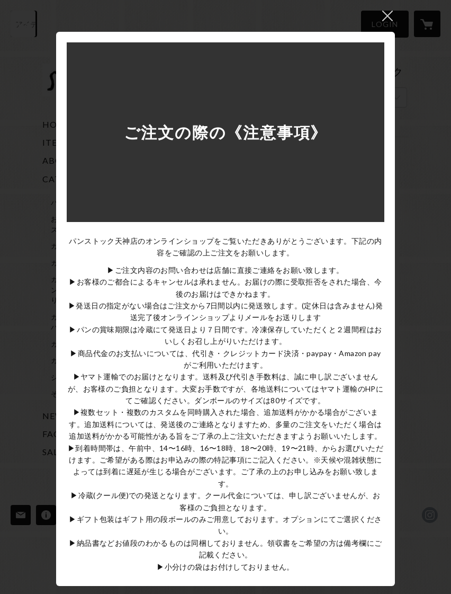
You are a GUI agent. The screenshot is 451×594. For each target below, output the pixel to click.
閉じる (387, 16)
